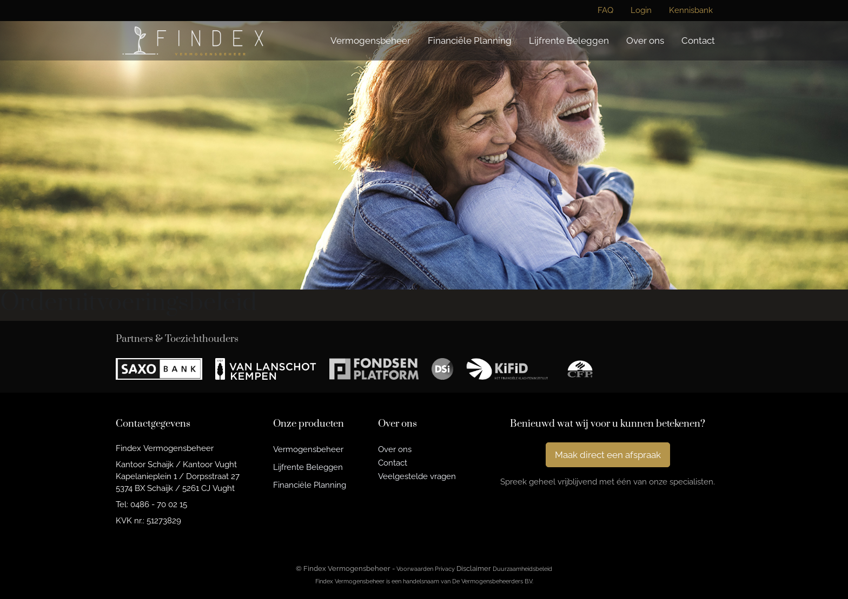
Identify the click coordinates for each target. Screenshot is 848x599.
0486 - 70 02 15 (158, 504)
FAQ (605, 10)
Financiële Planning (470, 40)
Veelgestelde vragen (417, 476)
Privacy (445, 569)
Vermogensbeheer (370, 40)
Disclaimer (473, 568)
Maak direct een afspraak (608, 454)
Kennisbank (691, 10)
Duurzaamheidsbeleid (522, 569)
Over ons (645, 40)
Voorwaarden (414, 569)
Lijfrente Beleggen (569, 40)
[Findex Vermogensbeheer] (192, 41)
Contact (698, 40)
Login (641, 10)
